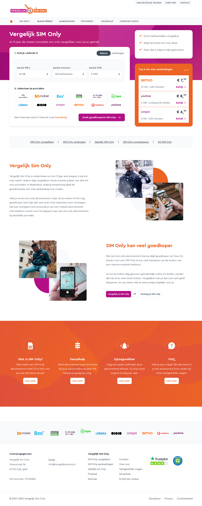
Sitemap (92, 479)
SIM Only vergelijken (42, 142)
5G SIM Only (165, 142)
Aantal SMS (95, 68)
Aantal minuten (61, 68)
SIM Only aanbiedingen (100, 464)
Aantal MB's (23, 68)
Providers (87, 21)
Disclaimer (155, 498)
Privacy (169, 498)
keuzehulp (61, 117)
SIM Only (24, 21)
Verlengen (118, 53)
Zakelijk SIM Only (104, 142)
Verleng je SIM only (150, 294)
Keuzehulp (107, 21)
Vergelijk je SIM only (118, 294)
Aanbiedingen (67, 21)
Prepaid (92, 474)
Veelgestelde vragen (149, 3)
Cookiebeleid (185, 498)
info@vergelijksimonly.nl (62, 464)
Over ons (170, 3)
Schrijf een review (129, 479)
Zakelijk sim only (97, 469)
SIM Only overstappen (136, 142)
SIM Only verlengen (74, 142)
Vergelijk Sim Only (29, 9)
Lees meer (30, 381)
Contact (185, 3)
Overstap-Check (129, 21)
